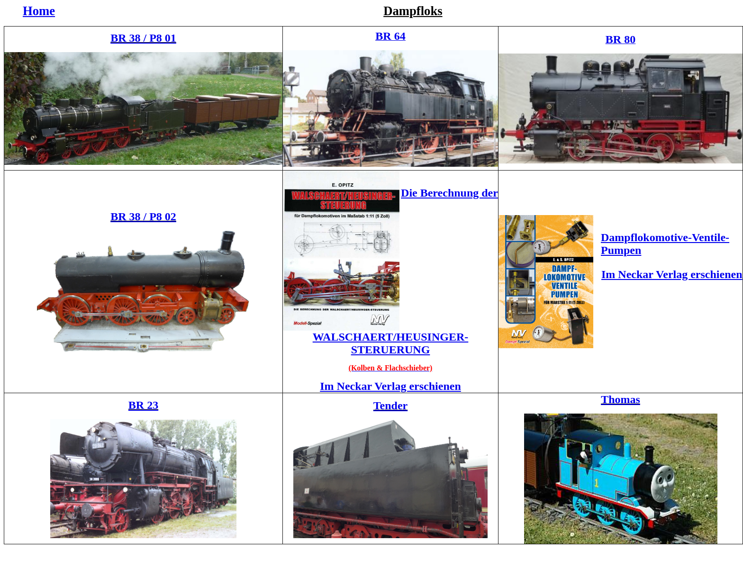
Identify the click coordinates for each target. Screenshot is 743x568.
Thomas (620, 399)
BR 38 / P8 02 (143, 216)
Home (39, 11)
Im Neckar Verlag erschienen (390, 386)
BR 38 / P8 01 (143, 38)
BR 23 (143, 405)
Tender (390, 405)
